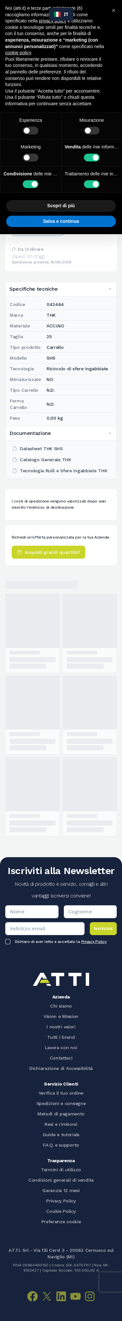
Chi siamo (61, 1006)
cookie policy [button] (18, 52)
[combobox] (61, 14)
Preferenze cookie (61, 1221)
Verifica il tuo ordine (61, 1093)
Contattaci (61, 1058)
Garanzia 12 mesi (60, 1190)
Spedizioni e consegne (61, 1103)
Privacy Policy (94, 941)
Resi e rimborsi (61, 1124)
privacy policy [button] (52, 20)
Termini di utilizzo (61, 1169)
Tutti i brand (61, 1037)
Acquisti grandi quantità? (48, 552)
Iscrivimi (103, 928)
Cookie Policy (60, 1211)
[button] (113, 10)
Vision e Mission (61, 1016)
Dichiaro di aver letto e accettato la (60, 941)
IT (61, 14)
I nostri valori (61, 1026)
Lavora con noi (61, 1047)
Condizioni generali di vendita (61, 1180)
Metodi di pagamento (61, 1113)
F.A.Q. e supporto (61, 1145)
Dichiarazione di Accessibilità (61, 1068)
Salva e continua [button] (61, 221)
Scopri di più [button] (61, 205)
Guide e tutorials (61, 1134)
